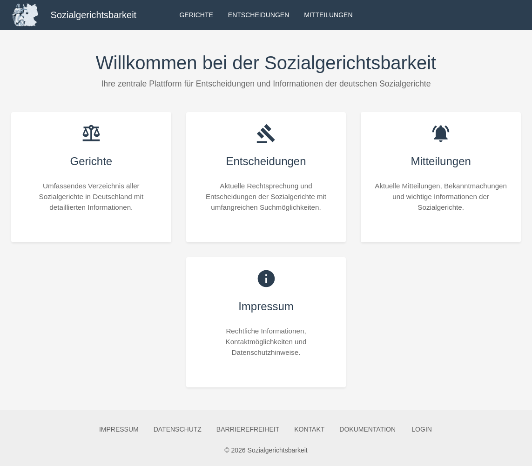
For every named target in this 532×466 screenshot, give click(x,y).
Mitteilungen (328, 15)
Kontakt (309, 429)
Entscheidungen (258, 15)
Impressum (118, 429)
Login (422, 429)
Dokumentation (367, 429)
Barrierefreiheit (248, 429)
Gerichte (195, 15)
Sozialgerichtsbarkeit (94, 15)
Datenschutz (177, 429)
